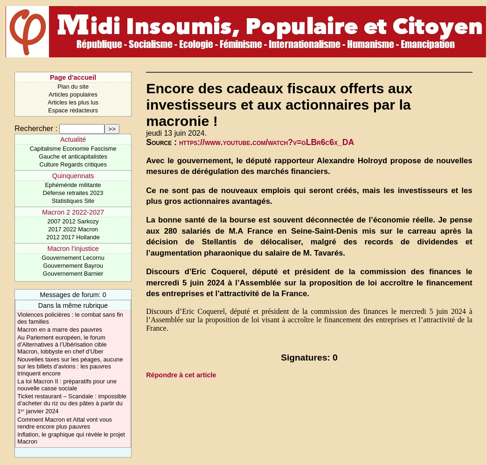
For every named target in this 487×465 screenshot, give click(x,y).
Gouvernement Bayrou (73, 265)
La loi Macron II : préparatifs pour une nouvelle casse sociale (67, 385)
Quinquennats (73, 176)
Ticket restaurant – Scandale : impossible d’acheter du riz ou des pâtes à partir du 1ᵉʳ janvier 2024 (71, 404)
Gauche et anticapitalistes (73, 156)
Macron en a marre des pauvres (59, 329)
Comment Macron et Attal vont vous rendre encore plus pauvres (64, 423)
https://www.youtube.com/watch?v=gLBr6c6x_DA (266, 142)
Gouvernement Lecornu (73, 257)
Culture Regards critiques (72, 164)
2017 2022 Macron (73, 229)
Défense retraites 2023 (73, 192)
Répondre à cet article (181, 375)
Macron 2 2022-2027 (73, 212)
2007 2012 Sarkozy (72, 221)
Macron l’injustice (72, 248)
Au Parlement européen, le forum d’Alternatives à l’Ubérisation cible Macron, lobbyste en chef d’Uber (61, 344)
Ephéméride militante (73, 184)
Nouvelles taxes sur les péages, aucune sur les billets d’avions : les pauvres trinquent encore (70, 366)
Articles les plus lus (73, 102)
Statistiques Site (73, 200)
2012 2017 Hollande (73, 237)
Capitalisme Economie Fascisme (73, 148)
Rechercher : (35, 128)
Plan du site (73, 86)
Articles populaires (73, 94)
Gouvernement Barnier (73, 273)
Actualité (73, 139)
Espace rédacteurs (73, 110)
